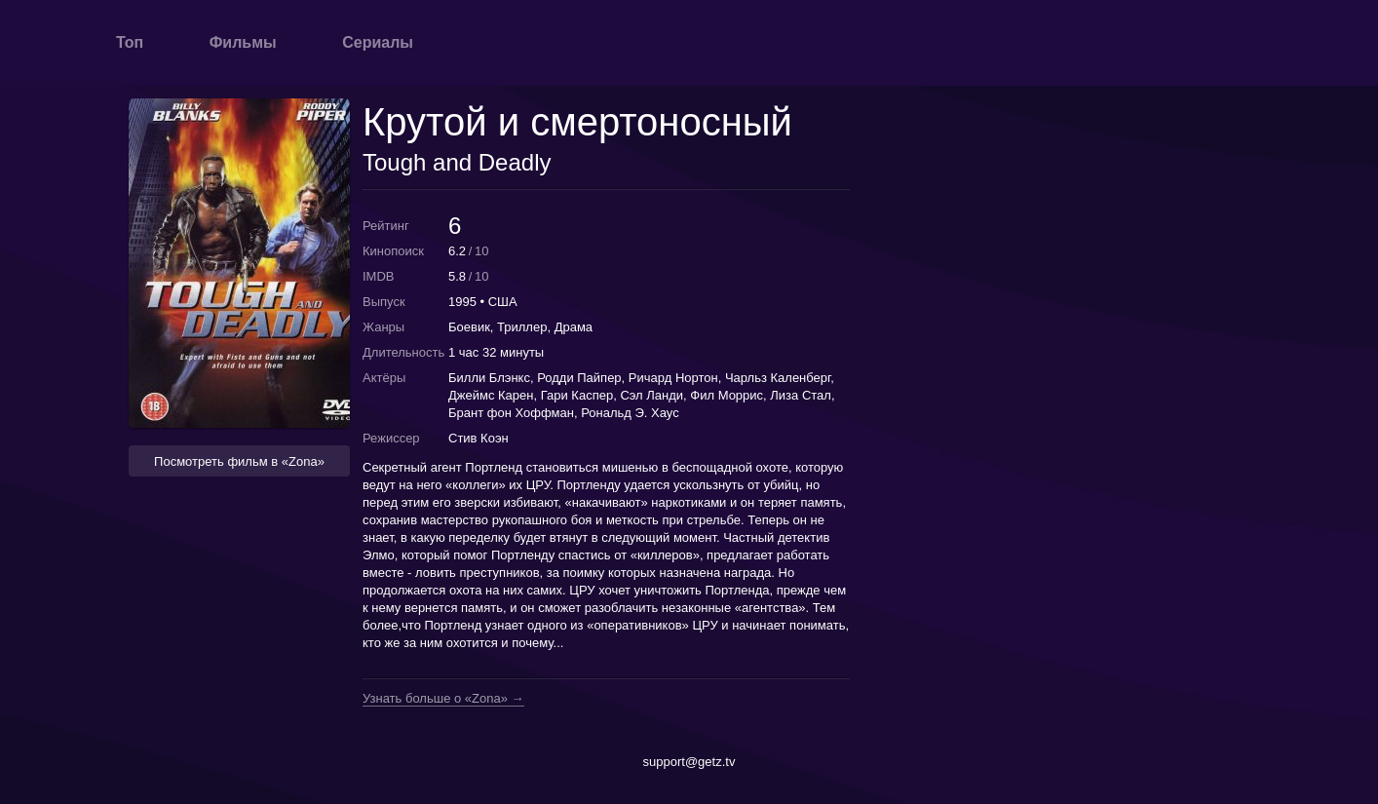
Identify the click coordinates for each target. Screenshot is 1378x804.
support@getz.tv (689, 761)
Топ (129, 42)
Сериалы (377, 42)
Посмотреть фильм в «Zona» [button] (239, 461)
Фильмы (243, 42)
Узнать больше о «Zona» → (443, 699)
